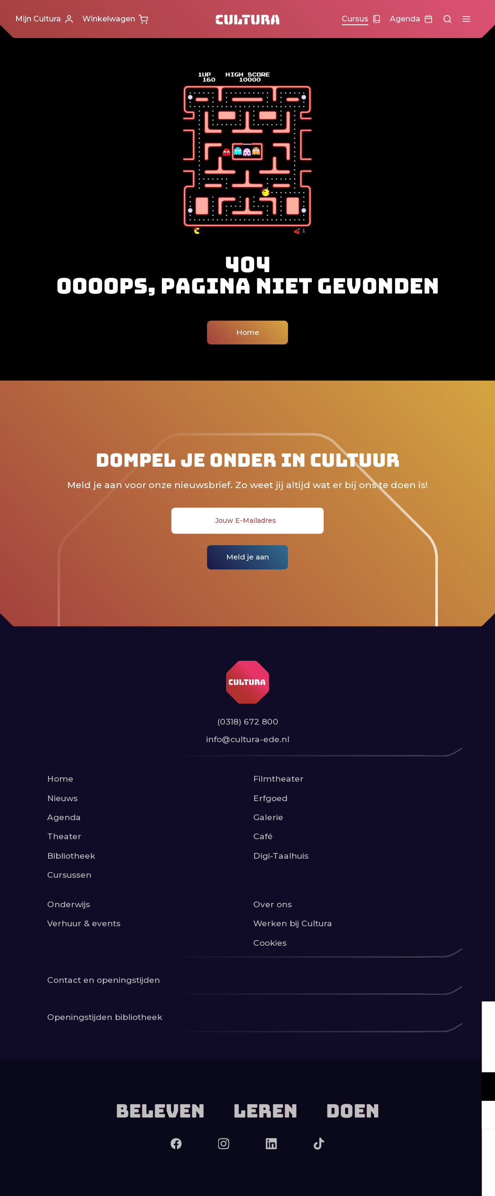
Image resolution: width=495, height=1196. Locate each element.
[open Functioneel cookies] (480, 1087)
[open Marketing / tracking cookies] (480, 1116)
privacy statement (376, 1055)
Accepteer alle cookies (414, 1150)
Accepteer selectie (414, 1178)
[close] (480, 1018)
